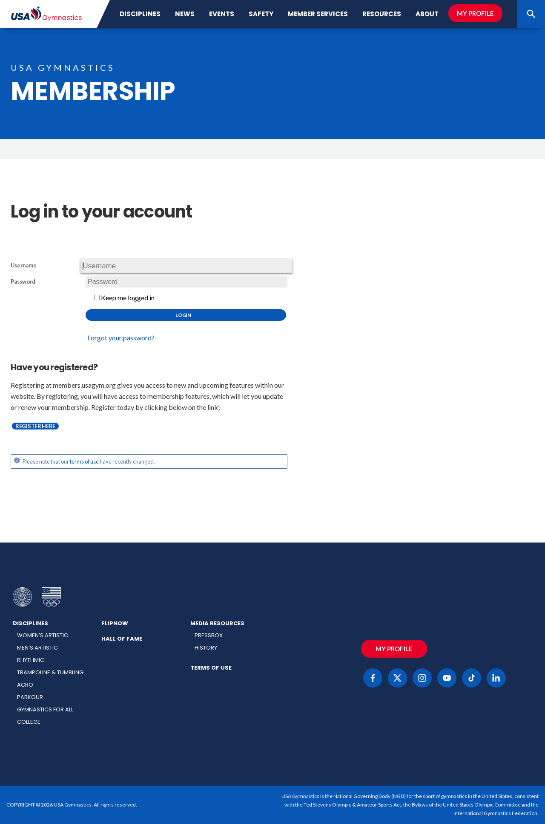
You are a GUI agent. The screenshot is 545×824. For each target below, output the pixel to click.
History (206, 648)
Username (24, 265)
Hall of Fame (121, 639)
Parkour (30, 697)
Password (23, 281)
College (28, 722)
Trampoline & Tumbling (50, 672)
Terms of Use (211, 668)
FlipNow (114, 623)
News (185, 13)
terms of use (84, 461)
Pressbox (209, 635)
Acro (25, 685)
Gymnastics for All (45, 709)
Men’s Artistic (37, 648)
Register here (35, 426)
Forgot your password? (121, 338)
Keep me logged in (124, 297)
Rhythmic (30, 660)
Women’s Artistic (42, 635)
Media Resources (217, 623)
